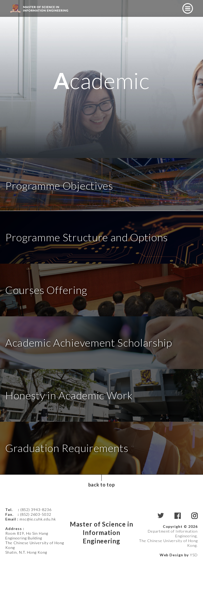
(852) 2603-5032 (35, 540)
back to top (101, 510)
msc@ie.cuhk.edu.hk (38, 544)
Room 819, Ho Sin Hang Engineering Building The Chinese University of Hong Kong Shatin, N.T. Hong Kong (34, 568)
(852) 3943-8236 (36, 535)
